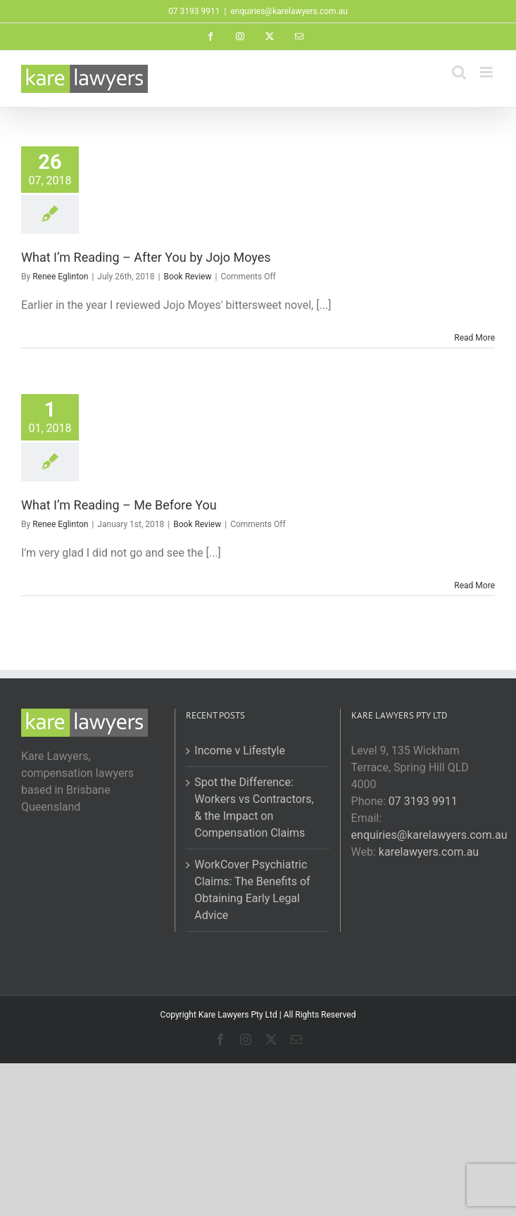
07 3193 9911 (423, 801)
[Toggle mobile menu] (487, 72)
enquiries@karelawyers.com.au (288, 11)
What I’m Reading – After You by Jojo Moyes (146, 257)
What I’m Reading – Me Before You (119, 505)
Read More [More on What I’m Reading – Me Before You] (474, 585)
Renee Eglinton (60, 276)
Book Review (187, 276)
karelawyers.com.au (429, 852)
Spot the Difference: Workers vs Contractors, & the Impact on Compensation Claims (253, 807)
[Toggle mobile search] (459, 72)
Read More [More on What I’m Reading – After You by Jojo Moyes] (474, 338)
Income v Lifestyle (239, 750)
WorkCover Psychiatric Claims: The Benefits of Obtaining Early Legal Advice (252, 890)
